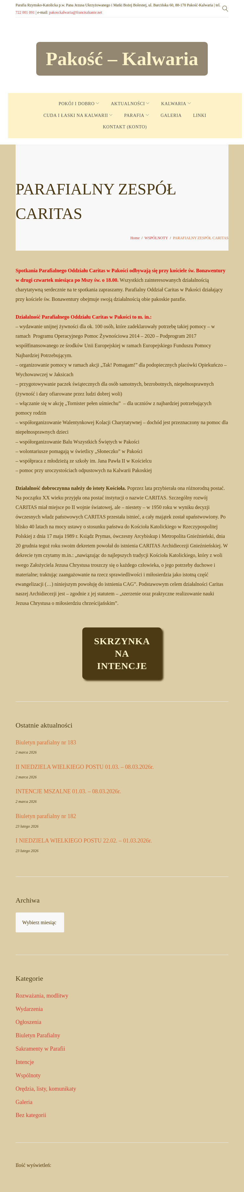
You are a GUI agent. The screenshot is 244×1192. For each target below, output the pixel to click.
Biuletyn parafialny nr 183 (46, 742)
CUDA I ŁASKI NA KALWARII (76, 115)
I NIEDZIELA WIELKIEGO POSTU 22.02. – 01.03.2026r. (84, 840)
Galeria (24, 1102)
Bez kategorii (31, 1115)
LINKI (200, 115)
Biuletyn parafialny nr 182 (46, 816)
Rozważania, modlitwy (42, 995)
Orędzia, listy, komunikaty (46, 1089)
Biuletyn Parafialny (38, 1035)
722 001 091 (25, 12)
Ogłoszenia (28, 1022)
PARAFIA (134, 115)
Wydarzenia (29, 1009)
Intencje (25, 1062)
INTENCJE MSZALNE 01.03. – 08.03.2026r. (68, 791)
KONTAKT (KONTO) (125, 127)
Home (134, 238)
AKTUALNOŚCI (128, 103)
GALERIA (170, 115)
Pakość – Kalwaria (122, 58)
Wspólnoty (28, 1075)
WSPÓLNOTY (156, 238)
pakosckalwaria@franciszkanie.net (75, 12)
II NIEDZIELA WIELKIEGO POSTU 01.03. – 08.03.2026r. (85, 767)
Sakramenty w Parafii (40, 1049)
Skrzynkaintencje (122, 653)
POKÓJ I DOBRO (77, 103)
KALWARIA (173, 103)
